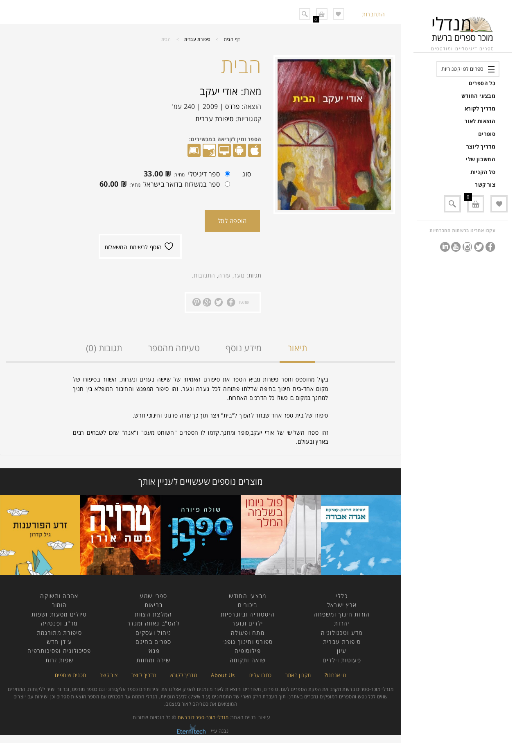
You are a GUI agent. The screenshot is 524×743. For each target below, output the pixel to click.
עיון (341, 651)
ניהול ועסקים (154, 633)
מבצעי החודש (478, 95)
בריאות (154, 605)
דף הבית (232, 39)
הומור (59, 605)
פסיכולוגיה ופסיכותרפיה (59, 651)
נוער (239, 275)
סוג (246, 174)
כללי (342, 596)
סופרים (486, 134)
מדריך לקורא (480, 108)
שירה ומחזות (153, 660)
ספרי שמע (153, 596)
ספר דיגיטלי (185, 174)
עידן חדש (59, 642)
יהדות (342, 623)
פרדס (232, 106)
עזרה (224, 275)
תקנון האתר (298, 675)
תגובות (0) (104, 348)
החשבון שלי (480, 159)
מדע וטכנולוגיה (341, 633)
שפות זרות (59, 660)
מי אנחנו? (335, 675)
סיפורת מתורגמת (59, 633)
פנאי (153, 651)
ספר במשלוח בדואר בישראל (162, 185)
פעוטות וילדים (342, 660)
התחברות (373, 14)
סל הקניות (482, 172)
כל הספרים (482, 83)
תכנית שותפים (70, 675)
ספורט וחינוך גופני (247, 642)
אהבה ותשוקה (59, 596)
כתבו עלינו (260, 675)
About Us (223, 675)
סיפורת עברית (197, 39)
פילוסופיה (248, 651)
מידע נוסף (244, 348)
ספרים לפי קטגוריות (462, 68)
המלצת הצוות (153, 614)
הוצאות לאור (480, 121)
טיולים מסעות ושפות (59, 614)
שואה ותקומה (248, 660)
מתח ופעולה (247, 633)
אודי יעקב (219, 91)
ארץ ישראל (342, 605)
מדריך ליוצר (480, 146)
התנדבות (204, 275)
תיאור (297, 348)
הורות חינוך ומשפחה (342, 614)
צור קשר (485, 184)
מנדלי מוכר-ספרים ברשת (203, 717)
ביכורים (247, 605)
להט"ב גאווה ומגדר (153, 623)
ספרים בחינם (153, 642)
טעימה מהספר (174, 348)
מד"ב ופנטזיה (59, 623)
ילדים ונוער (247, 623)
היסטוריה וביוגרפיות (248, 614)
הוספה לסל (232, 221)
